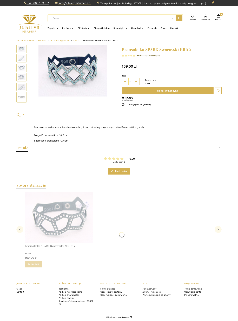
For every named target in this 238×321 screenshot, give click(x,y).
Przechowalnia (191, 295)
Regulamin (63, 288)
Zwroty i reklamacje (151, 292)
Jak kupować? (149, 288)
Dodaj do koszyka (167, 90)
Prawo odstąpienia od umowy (156, 295)
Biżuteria (42, 40)
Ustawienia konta (192, 292)
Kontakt (20, 292)
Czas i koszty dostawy (111, 292)
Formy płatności (108, 288)
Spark (76, 40)
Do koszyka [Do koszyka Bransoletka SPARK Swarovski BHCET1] (33, 264)
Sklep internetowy (117, 317)
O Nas (19, 288)
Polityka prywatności (68, 295)
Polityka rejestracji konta (70, 292)
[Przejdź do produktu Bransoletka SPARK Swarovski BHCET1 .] (59, 217)
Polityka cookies (66, 298)
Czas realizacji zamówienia (113, 295)
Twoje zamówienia (193, 288)
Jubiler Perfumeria (25, 40)
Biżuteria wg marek (60, 40)
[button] (179, 18)
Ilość (124, 75)
